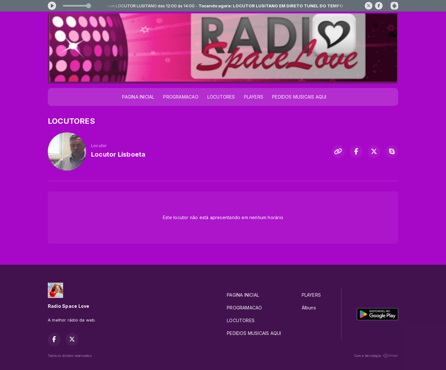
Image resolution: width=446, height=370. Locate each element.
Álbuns (309, 307)
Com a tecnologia (376, 355)
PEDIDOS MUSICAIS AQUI (299, 97)
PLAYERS (253, 97)
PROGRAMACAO (180, 97)
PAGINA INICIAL (138, 97)
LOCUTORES (221, 97)
